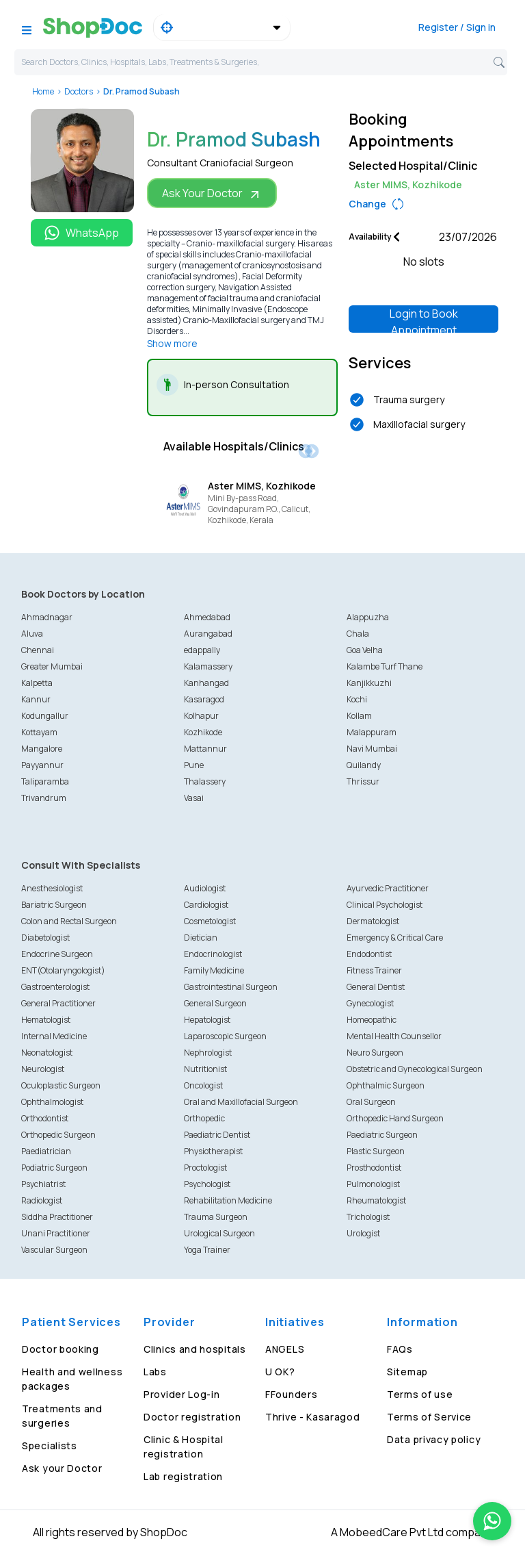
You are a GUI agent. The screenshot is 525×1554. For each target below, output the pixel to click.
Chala (358, 633)
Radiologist (41, 1200)
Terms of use (420, 1394)
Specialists (49, 1445)
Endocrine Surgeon (57, 954)
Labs (155, 1371)
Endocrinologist (213, 954)
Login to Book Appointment (424, 319)
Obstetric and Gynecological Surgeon (415, 1069)
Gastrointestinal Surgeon (231, 987)
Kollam (359, 716)
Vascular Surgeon (54, 1250)
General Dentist (376, 987)
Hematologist (45, 1020)
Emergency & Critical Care (395, 937)
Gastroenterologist (55, 987)
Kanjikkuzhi (369, 683)
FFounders (291, 1394)
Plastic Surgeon (376, 1151)
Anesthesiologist (52, 888)
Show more (172, 343)
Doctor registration (192, 1416)
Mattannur (205, 748)
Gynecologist (370, 1003)
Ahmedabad (207, 617)
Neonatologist (46, 1052)
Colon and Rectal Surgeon (69, 921)
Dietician (200, 937)
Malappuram (371, 732)
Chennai (37, 650)
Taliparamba (45, 781)
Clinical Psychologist (384, 904)
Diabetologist (45, 937)
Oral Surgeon (371, 1102)
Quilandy (364, 765)
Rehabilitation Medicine (228, 1200)
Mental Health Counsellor (394, 1036)
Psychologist (207, 1184)
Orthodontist (44, 1118)
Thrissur (363, 781)
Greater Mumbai (52, 666)
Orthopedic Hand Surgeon (395, 1118)
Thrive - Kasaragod (312, 1416)
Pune (194, 765)
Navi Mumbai (372, 748)
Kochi (357, 699)
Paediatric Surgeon (382, 1135)
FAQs (400, 1348)
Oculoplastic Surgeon (60, 1085)
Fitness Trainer (374, 970)
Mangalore (41, 748)
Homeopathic (371, 1020)
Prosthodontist (374, 1167)
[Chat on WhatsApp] (492, 1521)
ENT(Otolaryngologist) (63, 970)
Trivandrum (43, 798)
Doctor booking (60, 1348)
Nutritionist (205, 1069)
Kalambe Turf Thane (384, 666)
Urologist (363, 1233)
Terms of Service (429, 1416)
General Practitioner (58, 1003)
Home (43, 91)
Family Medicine (214, 970)
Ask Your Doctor (212, 193)
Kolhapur (201, 716)
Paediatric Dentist (217, 1135)
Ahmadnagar (46, 617)
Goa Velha (365, 650)
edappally (202, 650)
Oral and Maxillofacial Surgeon (241, 1102)
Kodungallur (44, 716)
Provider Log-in (182, 1394)
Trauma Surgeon (215, 1217)
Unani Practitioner (55, 1233)
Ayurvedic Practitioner (388, 888)
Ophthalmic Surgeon (386, 1085)
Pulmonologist (373, 1184)
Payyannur (42, 765)
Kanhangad (206, 683)
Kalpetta (37, 683)
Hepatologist (207, 1020)
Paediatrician (46, 1151)
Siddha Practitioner (57, 1217)
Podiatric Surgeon (54, 1167)
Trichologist (368, 1217)
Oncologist (203, 1085)
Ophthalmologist (52, 1102)
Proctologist (205, 1167)
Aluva (32, 633)
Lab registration (183, 1476)
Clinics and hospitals (195, 1348)
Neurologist (42, 1069)
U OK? (280, 1371)
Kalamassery (208, 666)
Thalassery (205, 781)
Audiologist (205, 888)
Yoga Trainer (207, 1250)
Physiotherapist (213, 1151)
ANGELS (284, 1348)
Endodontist (369, 954)
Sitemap (407, 1371)
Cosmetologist (210, 921)
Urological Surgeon (219, 1233)
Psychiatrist (43, 1184)
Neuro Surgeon (375, 1052)
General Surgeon (215, 1003)
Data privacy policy (434, 1439)
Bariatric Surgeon (54, 904)
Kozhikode (203, 732)
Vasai (194, 798)
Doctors (78, 91)
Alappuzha (368, 617)
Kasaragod (204, 699)
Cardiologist (206, 904)
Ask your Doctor (62, 1468)
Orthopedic (204, 1118)
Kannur (36, 699)
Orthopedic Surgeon (58, 1135)
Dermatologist (373, 921)
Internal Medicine (54, 1036)
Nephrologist (208, 1052)
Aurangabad (208, 633)
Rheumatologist (376, 1200)
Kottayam (39, 732)
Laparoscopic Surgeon (225, 1036)
